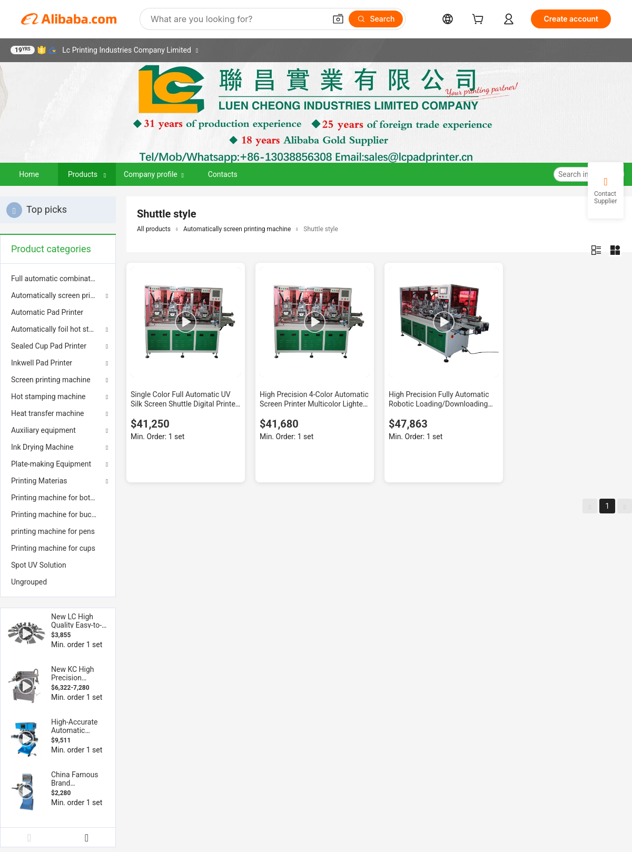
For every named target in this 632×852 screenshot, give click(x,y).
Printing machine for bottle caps (58, 497)
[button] (338, 19)
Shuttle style (320, 229)
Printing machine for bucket (56, 514)
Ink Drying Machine (42, 447)
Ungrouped (29, 582)
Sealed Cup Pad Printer (48, 346)
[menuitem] (58, 278)
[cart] (480, 20)
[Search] (376, 19)
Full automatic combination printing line (58, 278)
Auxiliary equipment (43, 430)
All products (154, 229)
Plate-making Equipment (51, 464)
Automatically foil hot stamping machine (58, 329)
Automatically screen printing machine (58, 295)
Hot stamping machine (48, 396)
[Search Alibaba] (237, 19)
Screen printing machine (51, 379)
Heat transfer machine (47, 413)
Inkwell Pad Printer (41, 363)
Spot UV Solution (38, 565)
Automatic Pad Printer (47, 312)
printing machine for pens (53, 531)
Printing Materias (39, 481)
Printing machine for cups (53, 548)
